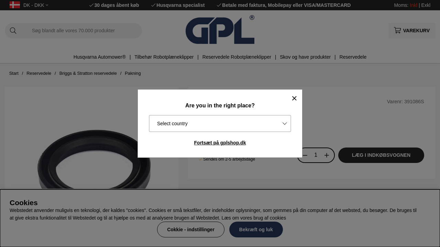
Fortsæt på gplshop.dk (220, 142)
